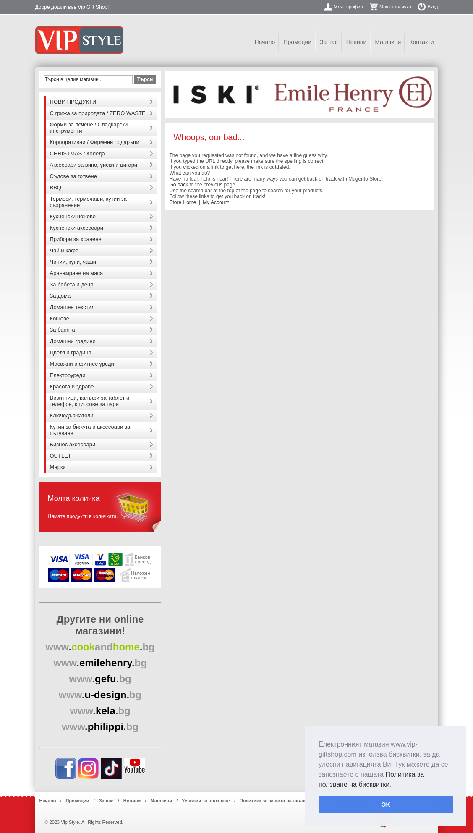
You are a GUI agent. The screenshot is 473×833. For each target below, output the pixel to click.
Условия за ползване (206, 800)
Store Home (183, 202)
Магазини (388, 42)
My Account (216, 202)
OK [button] (385, 804)
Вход (433, 6)
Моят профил (348, 6)
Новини (356, 42)
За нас (329, 42)
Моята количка (395, 6)
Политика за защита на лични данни (281, 800)
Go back (179, 185)
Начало (265, 42)
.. (100, 646)
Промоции (297, 42)
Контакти (421, 42)
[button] (394, 785)
